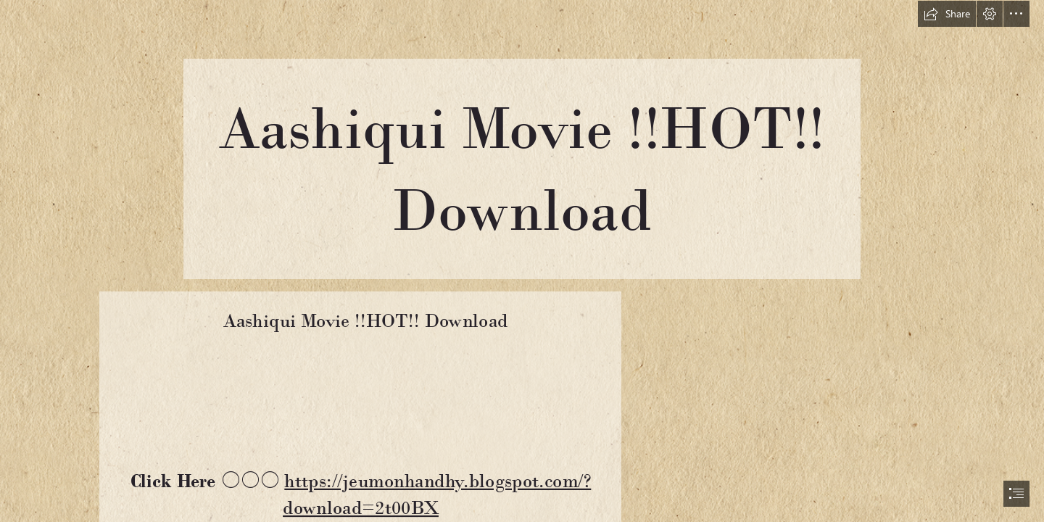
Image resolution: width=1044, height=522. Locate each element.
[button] (947, 14)
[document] (522, 261)
